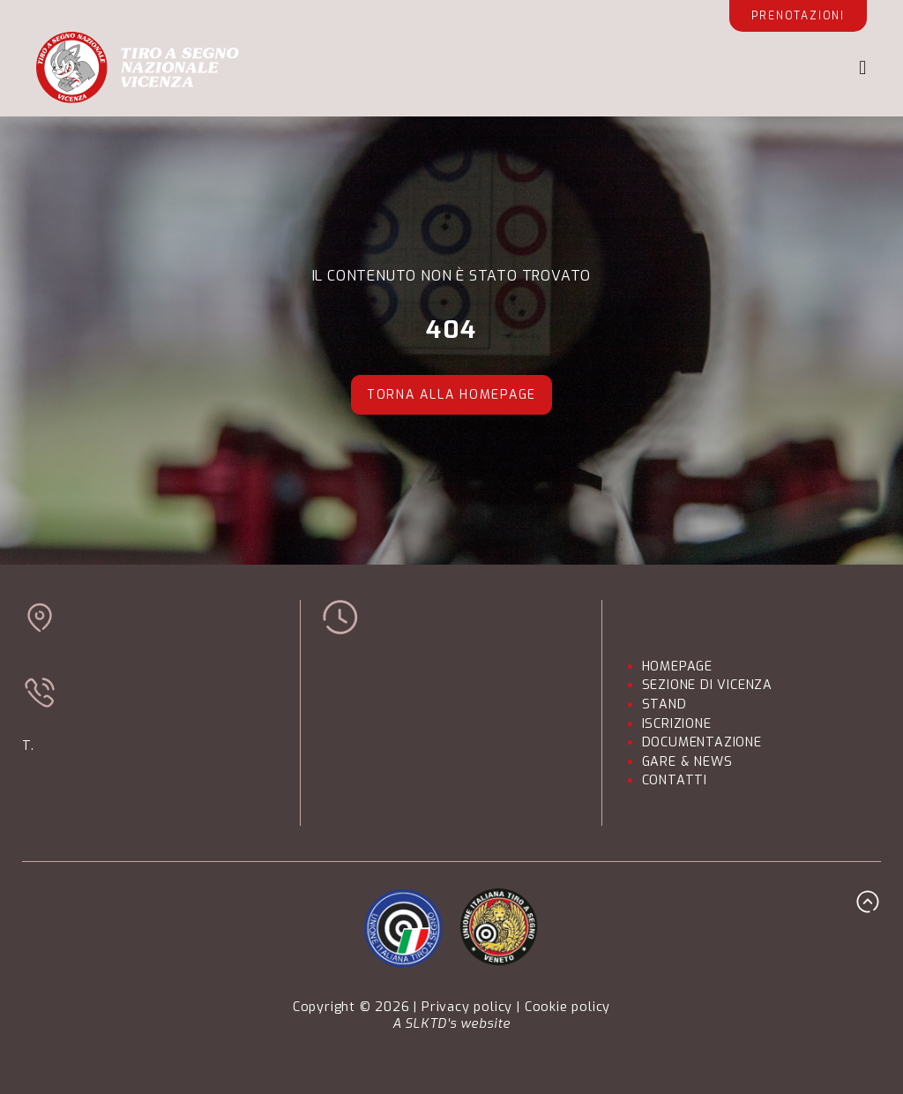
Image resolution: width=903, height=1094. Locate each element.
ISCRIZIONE (677, 724)
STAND (664, 704)
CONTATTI (674, 780)
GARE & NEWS (687, 761)
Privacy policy (467, 1007)
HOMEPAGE (677, 666)
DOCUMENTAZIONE (702, 742)
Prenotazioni (798, 16)
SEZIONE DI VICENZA (707, 685)
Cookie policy (567, 1007)
